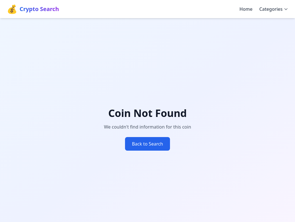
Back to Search (147, 144)
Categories (273, 9)
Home (246, 9)
